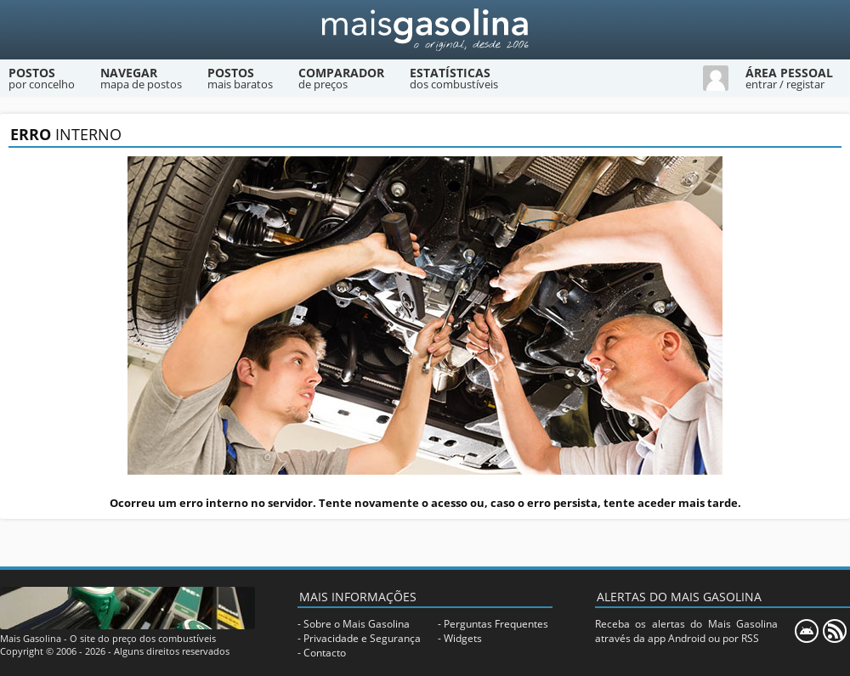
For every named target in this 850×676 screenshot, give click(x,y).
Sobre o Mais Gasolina (356, 624)
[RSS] (835, 631)
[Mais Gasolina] (425, 29)
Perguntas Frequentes (496, 624)
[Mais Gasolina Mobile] (807, 631)
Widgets (463, 638)
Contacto (324, 652)
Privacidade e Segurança (362, 638)
